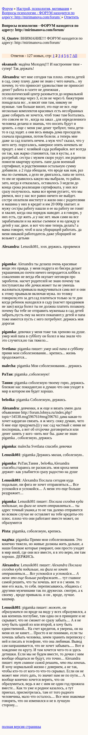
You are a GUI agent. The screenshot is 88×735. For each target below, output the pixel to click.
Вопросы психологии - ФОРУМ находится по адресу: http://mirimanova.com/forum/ (38, 15)
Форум (7, 9)
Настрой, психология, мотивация (42, 9)
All (74, 56)
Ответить (71, 17)
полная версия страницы (21, 727)
